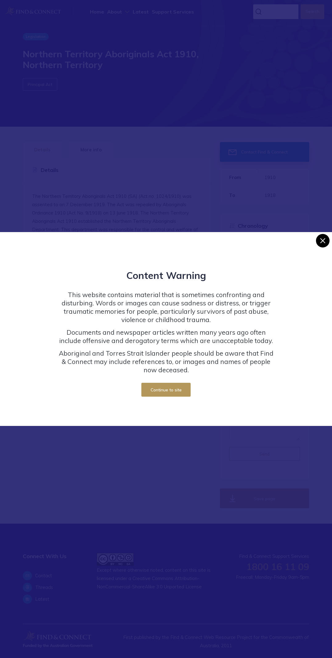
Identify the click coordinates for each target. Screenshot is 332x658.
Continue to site (166, 389)
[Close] (323, 240)
